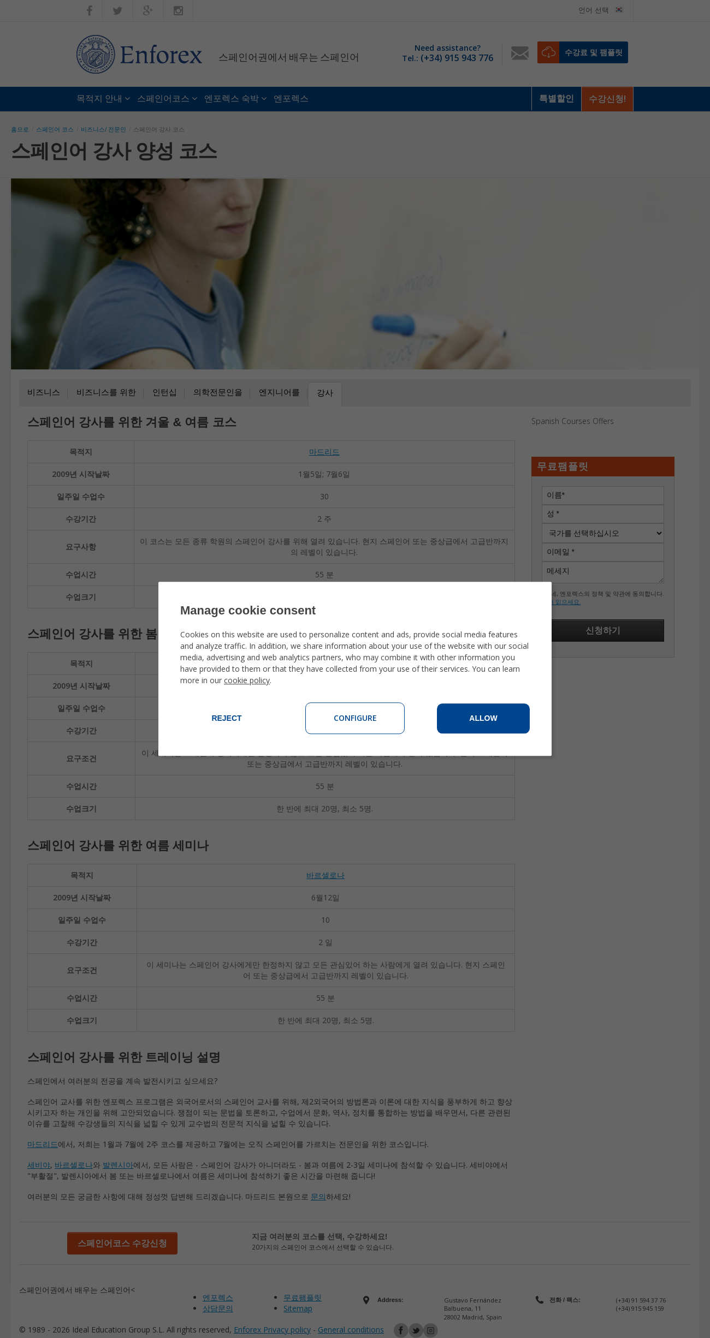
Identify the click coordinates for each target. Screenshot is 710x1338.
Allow (483, 718)
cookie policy (247, 681)
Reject (226, 718)
